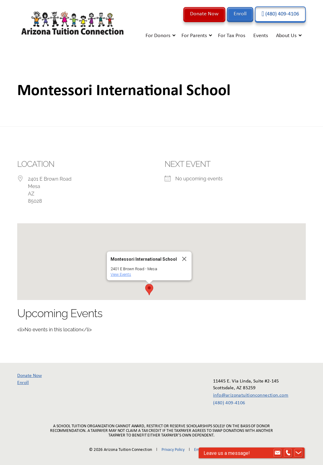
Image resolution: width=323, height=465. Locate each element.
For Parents (194, 36)
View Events (121, 274)
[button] (149, 289)
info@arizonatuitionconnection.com (246, 395)
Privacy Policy (173, 450)
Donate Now (204, 14)
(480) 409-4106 (280, 14)
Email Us (201, 450)
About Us (286, 36)
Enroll (240, 14)
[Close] (184, 259)
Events (260, 36)
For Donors (158, 36)
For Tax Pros (231, 36)
